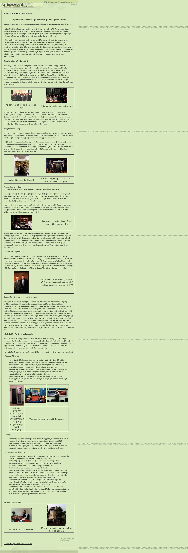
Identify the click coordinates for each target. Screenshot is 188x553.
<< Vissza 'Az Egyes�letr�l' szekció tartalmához (18, 13)
